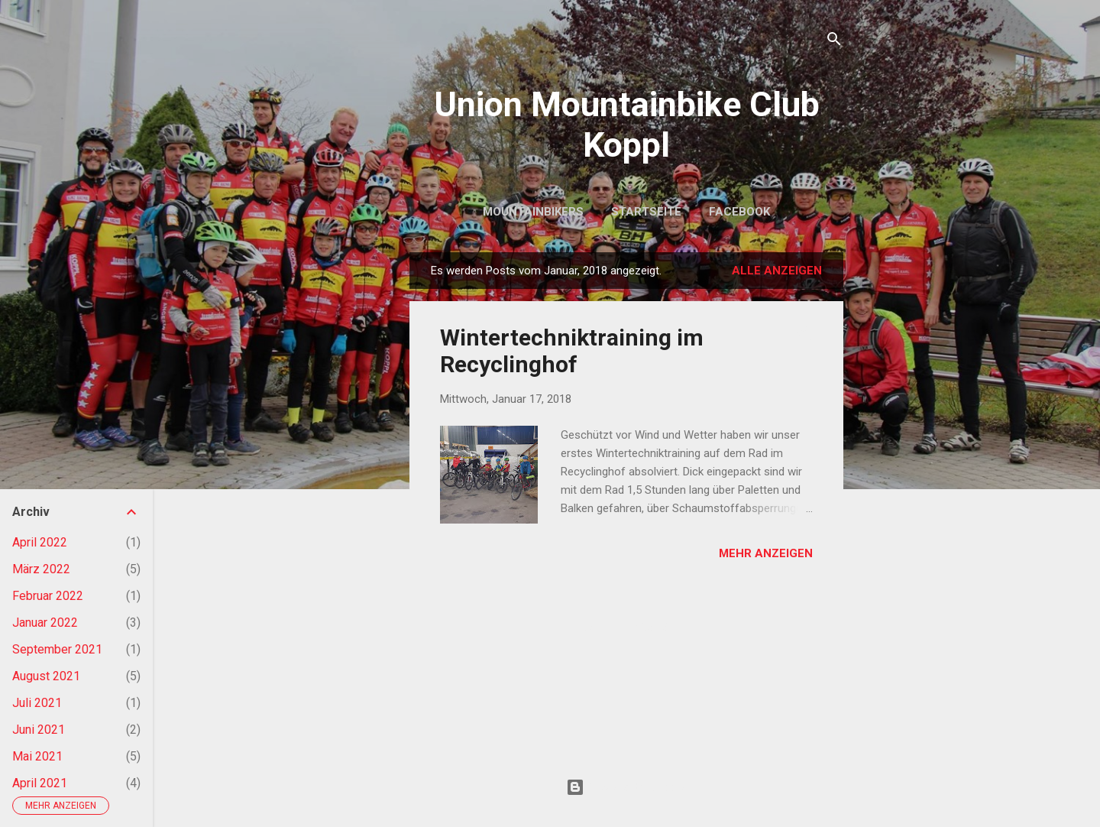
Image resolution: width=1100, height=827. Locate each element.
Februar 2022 (47, 596)
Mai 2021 (37, 756)
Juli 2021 (37, 703)
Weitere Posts (626, 627)
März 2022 (41, 569)
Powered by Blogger (627, 787)
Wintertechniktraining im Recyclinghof (572, 351)
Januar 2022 (45, 622)
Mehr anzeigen (766, 553)
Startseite (646, 212)
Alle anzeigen (777, 270)
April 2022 (39, 542)
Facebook (739, 212)
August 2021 (46, 676)
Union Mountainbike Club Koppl (627, 124)
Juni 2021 (38, 729)
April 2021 (39, 783)
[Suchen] (834, 41)
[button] (803, 336)
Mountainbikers (533, 212)
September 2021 (57, 649)
